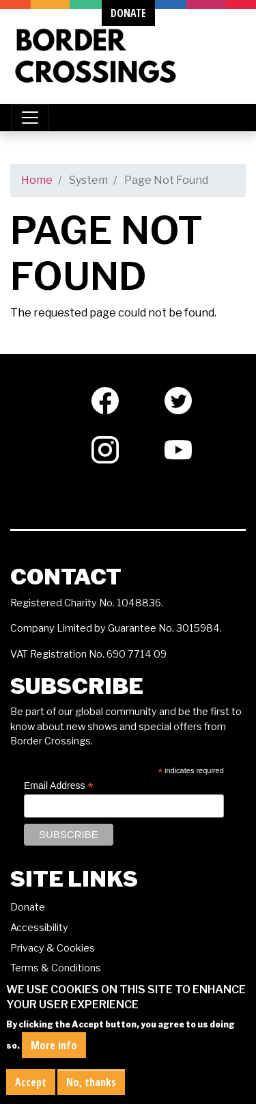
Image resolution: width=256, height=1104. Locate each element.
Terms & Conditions (55, 968)
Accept (30, 1089)
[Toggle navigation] (30, 117)
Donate (27, 907)
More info (54, 1052)
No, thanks (91, 1089)
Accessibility (39, 927)
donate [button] (128, 13)
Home (37, 180)
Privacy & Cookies (52, 948)
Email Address (59, 785)
